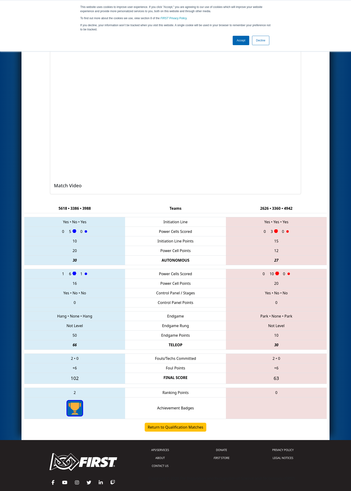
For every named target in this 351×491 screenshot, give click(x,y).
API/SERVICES (160, 450)
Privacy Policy (174, 18)
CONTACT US (160, 466)
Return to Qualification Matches (175, 427)
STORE (221, 458)
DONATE (221, 450)
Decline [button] (260, 40)
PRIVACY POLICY (283, 450)
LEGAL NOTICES (283, 458)
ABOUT (160, 458)
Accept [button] (241, 40)
